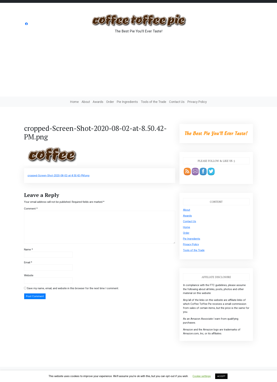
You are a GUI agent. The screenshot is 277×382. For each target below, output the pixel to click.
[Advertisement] (138, 70)
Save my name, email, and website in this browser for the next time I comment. (73, 288)
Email (28, 262)
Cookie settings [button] (202, 376)
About (86, 102)
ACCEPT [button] (221, 376)
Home (74, 102)
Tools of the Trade (153, 102)
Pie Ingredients (127, 102)
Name (28, 249)
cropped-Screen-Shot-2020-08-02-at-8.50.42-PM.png (58, 175)
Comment (31, 208)
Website (28, 275)
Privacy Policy (197, 102)
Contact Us (177, 102)
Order (110, 102)
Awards (98, 102)
